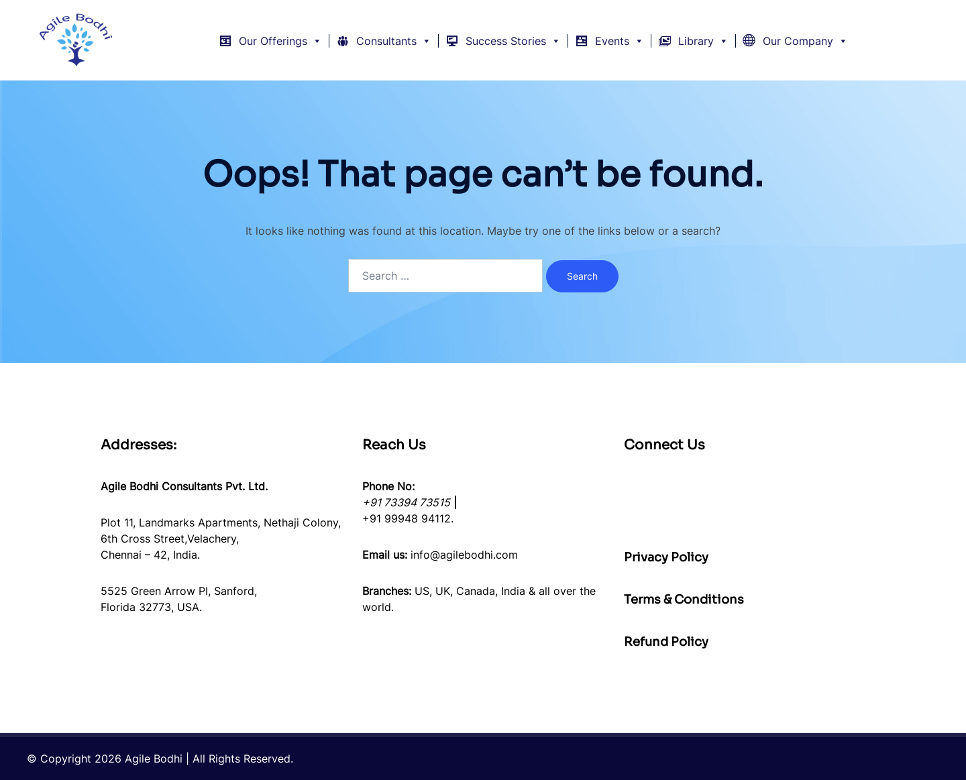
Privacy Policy (666, 557)
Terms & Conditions (684, 599)
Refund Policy (666, 641)
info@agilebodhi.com (464, 554)
